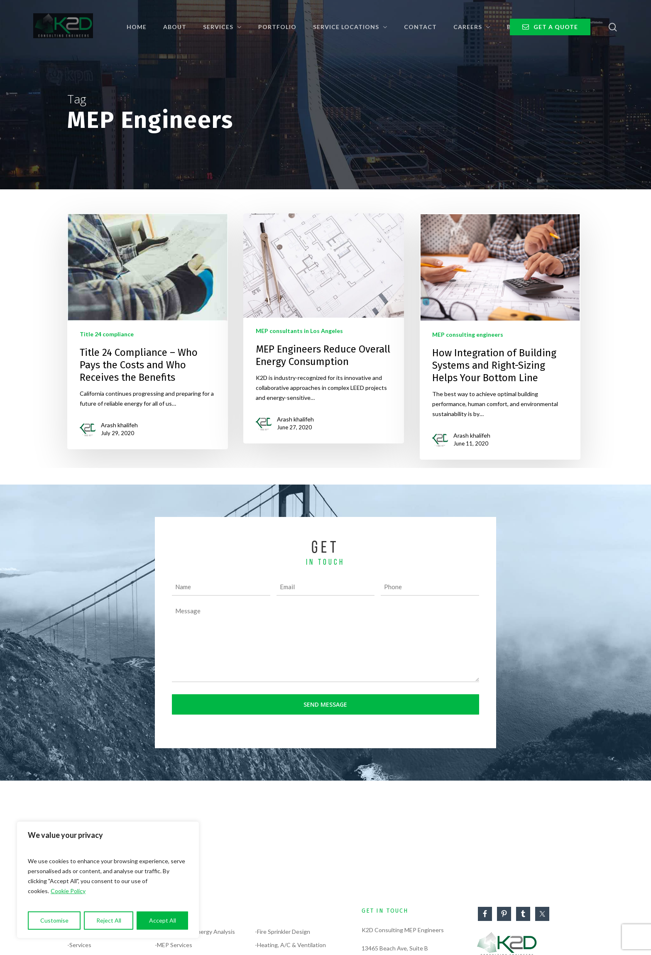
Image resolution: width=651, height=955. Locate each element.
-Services (79, 944)
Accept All (162, 920)
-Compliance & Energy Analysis (195, 931)
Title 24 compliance (107, 334)
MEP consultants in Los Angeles (299, 330)
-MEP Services (173, 944)
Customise (54, 920)
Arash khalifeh (119, 425)
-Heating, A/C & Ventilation (290, 944)
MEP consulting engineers (467, 334)
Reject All (108, 920)
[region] (108, 879)
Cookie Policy (68, 890)
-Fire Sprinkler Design (282, 931)
